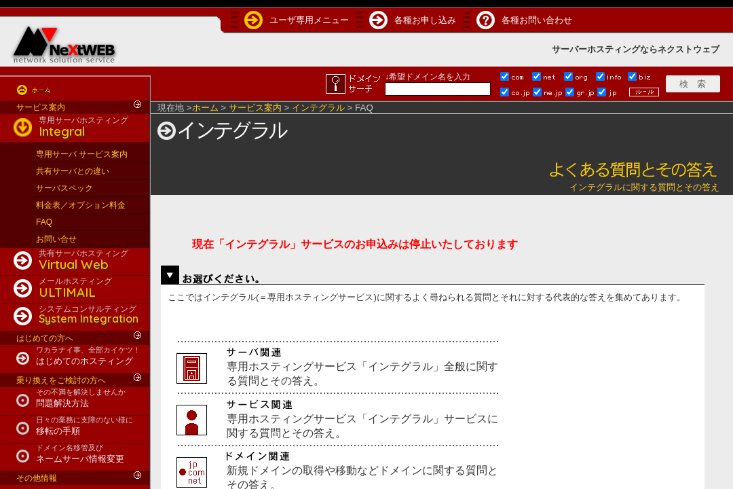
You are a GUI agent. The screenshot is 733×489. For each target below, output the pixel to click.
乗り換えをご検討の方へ (61, 380)
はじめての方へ (44, 338)
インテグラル (318, 108)
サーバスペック (64, 188)
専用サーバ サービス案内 (82, 154)
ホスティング (613, 49)
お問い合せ (56, 239)
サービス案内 (40, 107)
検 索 (692, 84)
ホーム (205, 108)
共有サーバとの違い (72, 171)
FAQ (44, 222)
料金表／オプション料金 (81, 205)
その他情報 (36, 478)
